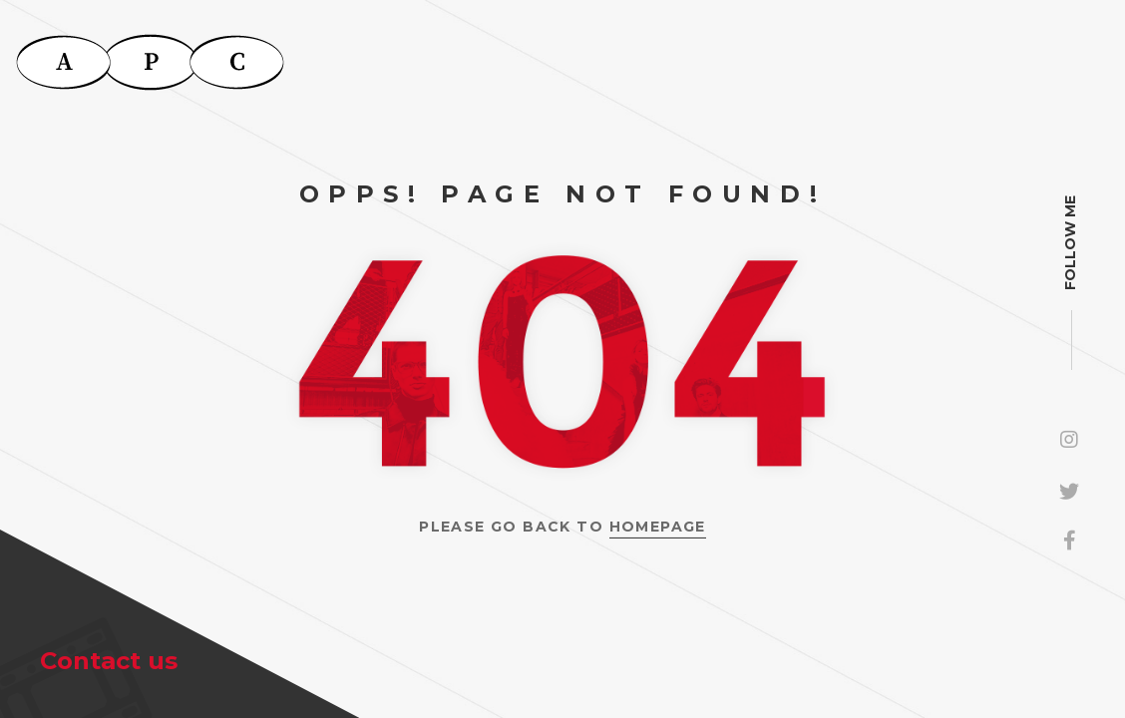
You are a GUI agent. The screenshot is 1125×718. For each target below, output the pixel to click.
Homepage (657, 527)
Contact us (109, 660)
